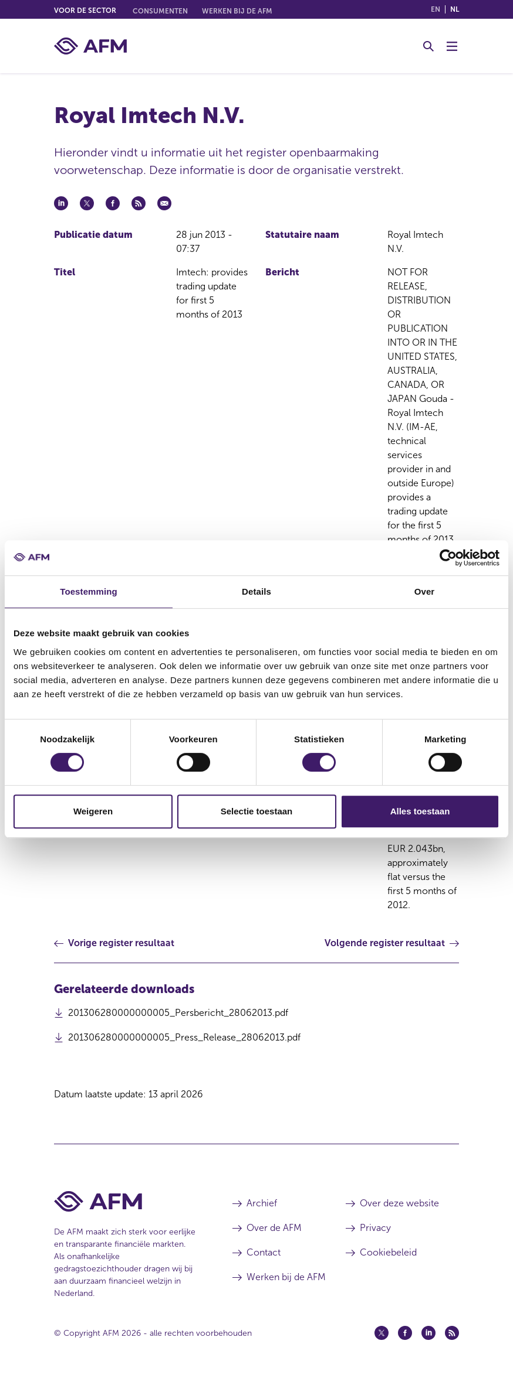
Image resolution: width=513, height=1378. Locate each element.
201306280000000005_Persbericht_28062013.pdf (178, 1016)
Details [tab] (256, 591)
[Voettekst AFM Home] (125, 1201)
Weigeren (93, 811)
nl (454, 9)
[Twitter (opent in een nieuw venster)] (381, 1333)
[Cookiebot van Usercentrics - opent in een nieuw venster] (448, 558)
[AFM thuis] (90, 45)
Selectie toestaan (257, 811)
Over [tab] (424, 591)
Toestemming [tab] (88, 591)
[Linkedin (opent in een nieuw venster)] (428, 1333)
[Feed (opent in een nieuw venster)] (452, 1333)
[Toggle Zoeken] (428, 46)
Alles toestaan (420, 811)
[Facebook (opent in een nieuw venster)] (405, 1333)
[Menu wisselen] (452, 46)
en (435, 9)
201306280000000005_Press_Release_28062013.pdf (184, 1040)
